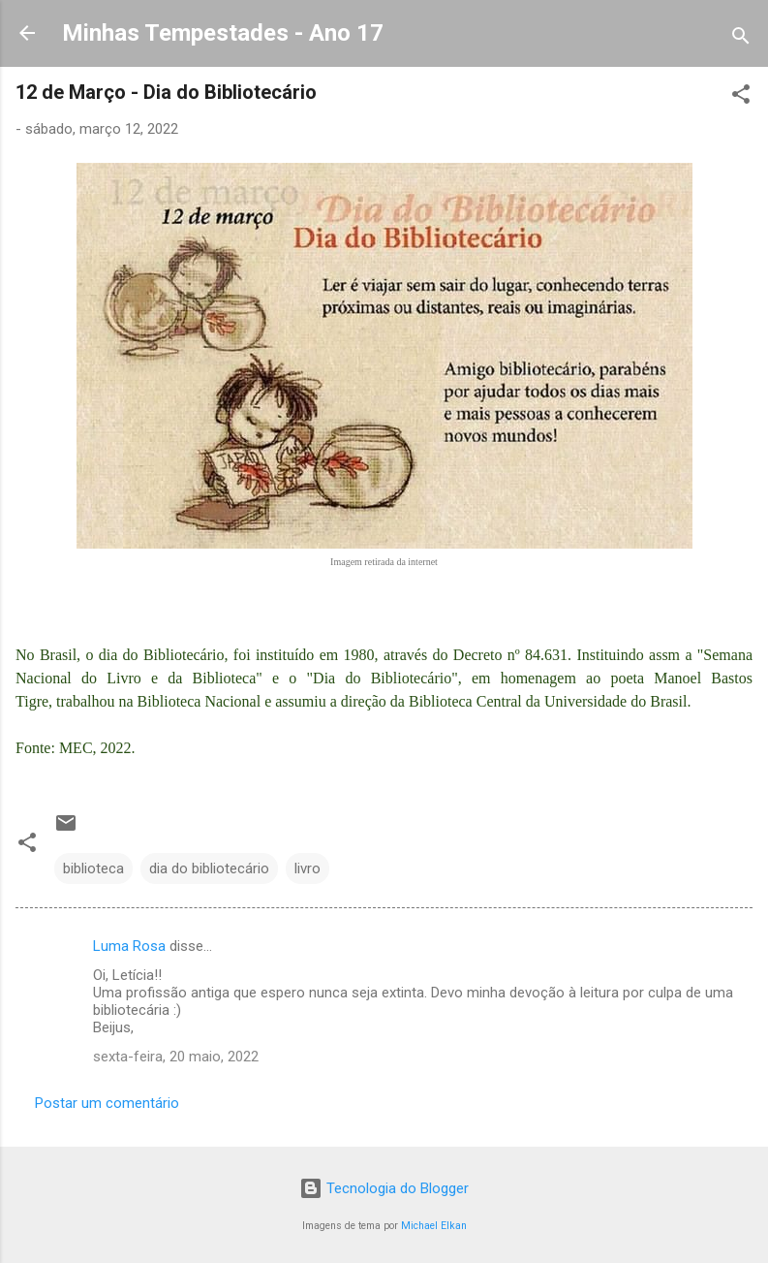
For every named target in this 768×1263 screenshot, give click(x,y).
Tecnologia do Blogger (384, 1188)
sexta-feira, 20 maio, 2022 (176, 1056)
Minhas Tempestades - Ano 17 (223, 33)
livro (307, 868)
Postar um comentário (107, 1103)
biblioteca (93, 868)
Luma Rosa (129, 946)
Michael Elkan (434, 1225)
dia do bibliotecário (209, 868)
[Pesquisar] (741, 39)
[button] (741, 97)
